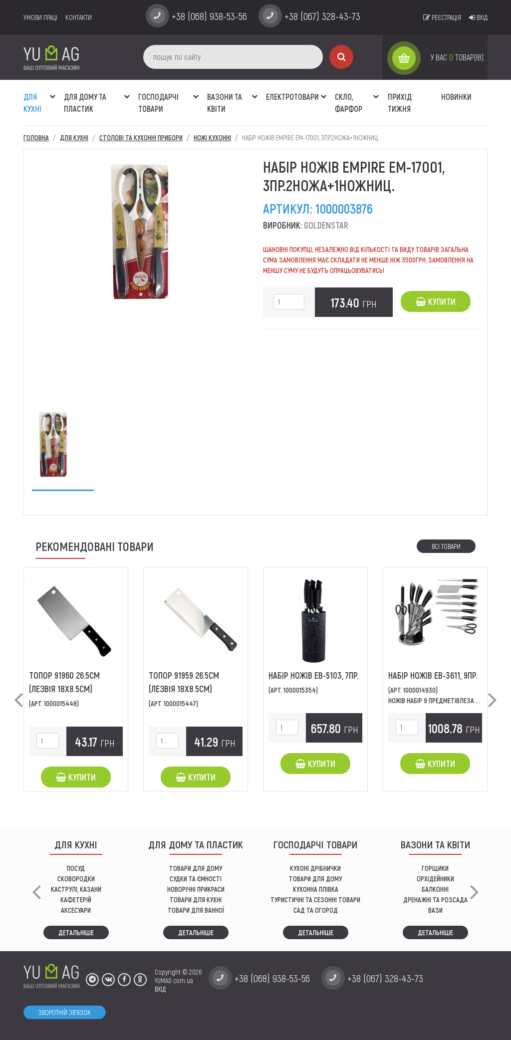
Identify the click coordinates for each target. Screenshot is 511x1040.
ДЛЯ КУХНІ (32, 102)
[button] (52, 91)
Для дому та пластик (85, 102)
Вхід (478, 17)
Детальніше (76, 932)
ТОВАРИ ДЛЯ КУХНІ (196, 899)
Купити (436, 301)
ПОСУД (76, 868)
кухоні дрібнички (315, 868)
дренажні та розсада (435, 899)
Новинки (456, 96)
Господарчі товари (158, 102)
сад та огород (315, 910)
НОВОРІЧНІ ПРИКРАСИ (196, 889)
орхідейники (435, 878)
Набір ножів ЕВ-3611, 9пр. (432, 675)
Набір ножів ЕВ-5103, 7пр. (313, 675)
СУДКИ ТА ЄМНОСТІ (196, 878)
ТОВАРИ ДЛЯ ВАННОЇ (196, 910)
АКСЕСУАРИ (76, 910)
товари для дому (315, 878)
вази (435, 910)
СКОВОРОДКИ (76, 878)
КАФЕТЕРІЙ (75, 899)
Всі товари (446, 546)
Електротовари (292, 96)
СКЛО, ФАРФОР (348, 102)
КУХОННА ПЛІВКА (315, 889)
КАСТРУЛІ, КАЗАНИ (76, 889)
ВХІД (160, 989)
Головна (36, 137)
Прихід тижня (400, 102)
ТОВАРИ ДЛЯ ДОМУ (195, 868)
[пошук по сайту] (233, 57)
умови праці (40, 17)
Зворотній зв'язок (64, 1012)
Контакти (78, 17)
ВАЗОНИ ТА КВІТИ (224, 102)
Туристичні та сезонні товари (315, 899)
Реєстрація (442, 17)
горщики (435, 868)
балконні (435, 889)
